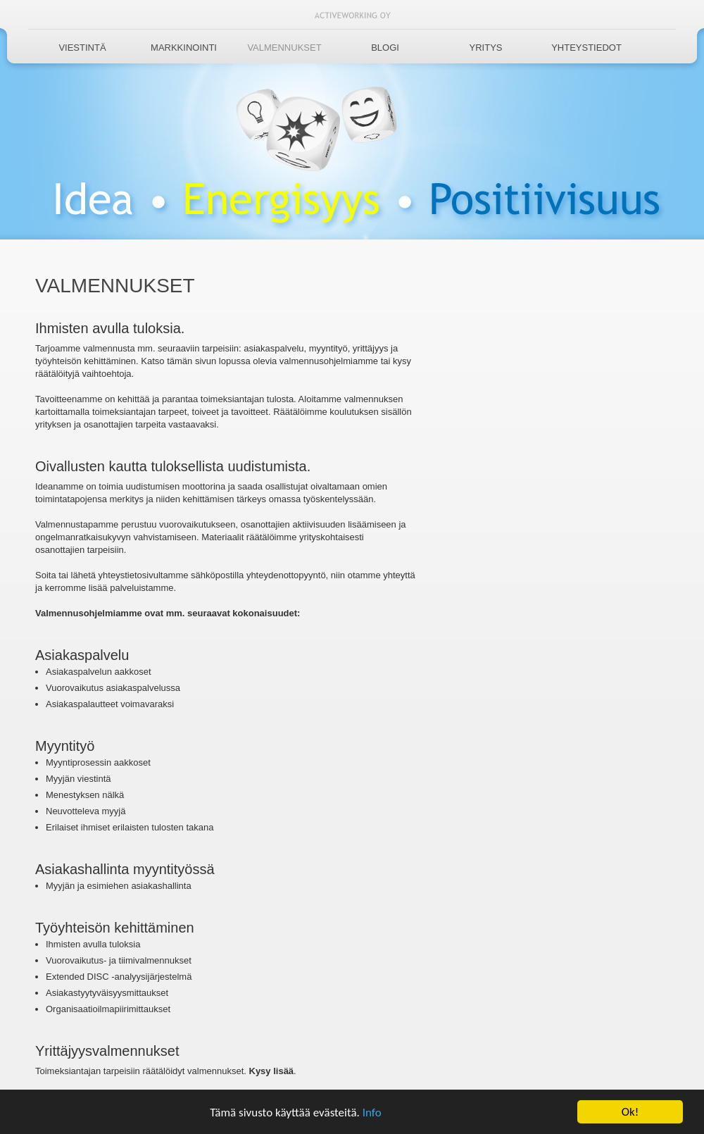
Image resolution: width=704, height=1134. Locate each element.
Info (372, 1113)
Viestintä (82, 47)
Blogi (385, 47)
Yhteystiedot (586, 47)
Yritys (486, 47)
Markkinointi (184, 47)
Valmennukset (284, 47)
